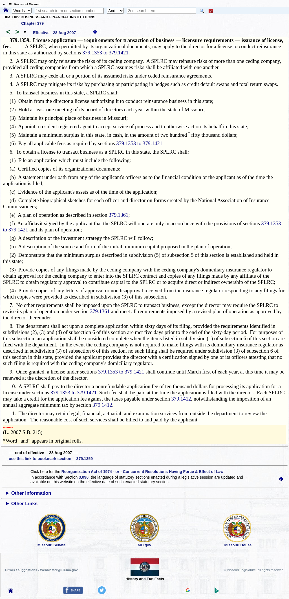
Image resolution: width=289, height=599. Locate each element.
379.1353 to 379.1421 (105, 53)
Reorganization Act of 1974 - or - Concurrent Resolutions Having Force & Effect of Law (142, 471)
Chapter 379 (32, 23)
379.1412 (181, 399)
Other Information (31, 493)
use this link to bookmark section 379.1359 (51, 458)
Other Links (24, 503)
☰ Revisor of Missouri (23, 4)
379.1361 (118, 215)
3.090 (84, 477)
